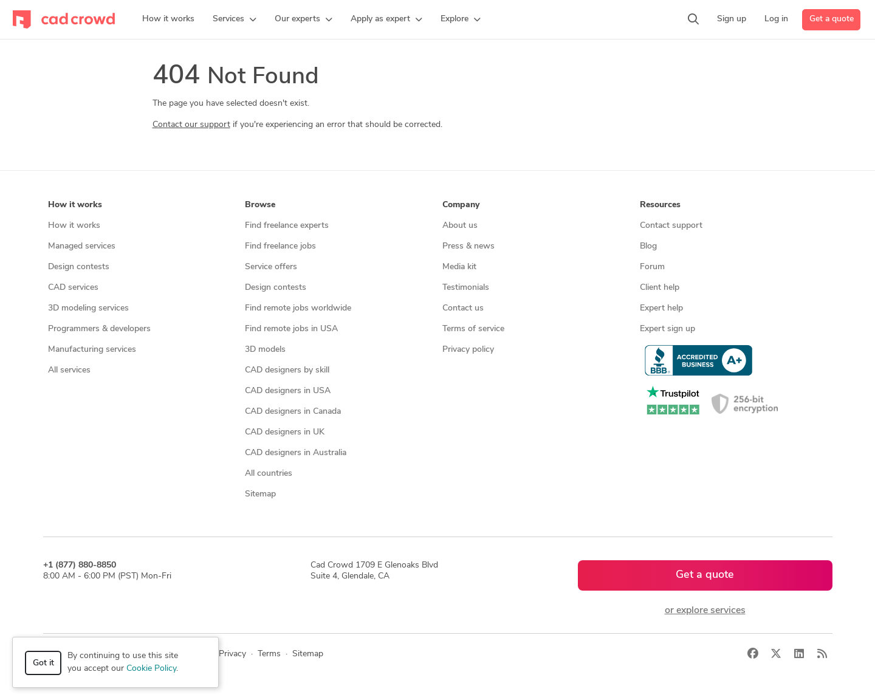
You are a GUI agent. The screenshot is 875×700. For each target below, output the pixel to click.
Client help (659, 287)
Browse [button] (260, 205)
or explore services (705, 611)
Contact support (671, 225)
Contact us (463, 308)
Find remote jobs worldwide (298, 308)
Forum (652, 267)
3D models (265, 349)
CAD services (73, 287)
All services (69, 370)
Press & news (468, 246)
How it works (74, 225)
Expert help (661, 308)
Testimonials (465, 287)
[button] (235, 19)
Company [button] (460, 205)
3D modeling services (88, 308)
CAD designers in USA (288, 391)
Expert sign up (667, 329)
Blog (648, 246)
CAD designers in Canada (293, 411)
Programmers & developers (99, 329)
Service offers (271, 267)
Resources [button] (660, 205)
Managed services (81, 246)
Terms (269, 654)
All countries (268, 473)
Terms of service (473, 329)
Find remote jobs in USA (291, 329)
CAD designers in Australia (295, 453)
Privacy (232, 654)
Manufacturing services (92, 349)
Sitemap (260, 494)
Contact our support (191, 124)
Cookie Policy (151, 668)
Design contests (78, 267)
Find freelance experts (287, 225)
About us (460, 225)
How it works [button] (75, 205)
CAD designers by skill (287, 370)
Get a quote (831, 19)
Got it (43, 663)
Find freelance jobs (280, 246)
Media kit (459, 267)
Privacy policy (468, 349)
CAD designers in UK (284, 432)
